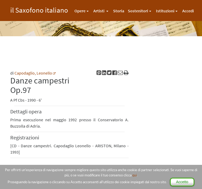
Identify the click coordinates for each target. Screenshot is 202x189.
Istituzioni (165, 10)
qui (134, 175)
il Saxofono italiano (39, 9)
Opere (79, 10)
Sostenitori (138, 10)
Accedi (188, 10)
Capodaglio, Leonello (33, 73)
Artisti (99, 10)
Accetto (182, 182)
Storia (118, 10)
